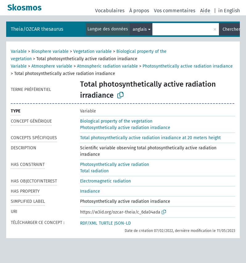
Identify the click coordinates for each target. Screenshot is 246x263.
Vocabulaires (109, 11)
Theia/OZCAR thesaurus (37, 29)
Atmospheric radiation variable (107, 66)
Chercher (231, 29)
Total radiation (94, 171)
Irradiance (90, 191)
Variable (19, 51)
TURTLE (106, 223)
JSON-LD (122, 223)
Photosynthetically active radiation (114, 164)
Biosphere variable (50, 51)
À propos (139, 11)
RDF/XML (88, 223)
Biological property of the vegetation (116, 121)
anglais (140, 29)
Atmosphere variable (51, 66)
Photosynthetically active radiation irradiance (188, 66)
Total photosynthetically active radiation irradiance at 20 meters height (150, 137)
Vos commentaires (174, 11)
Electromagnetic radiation (105, 181)
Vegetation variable (92, 51)
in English (229, 11)
